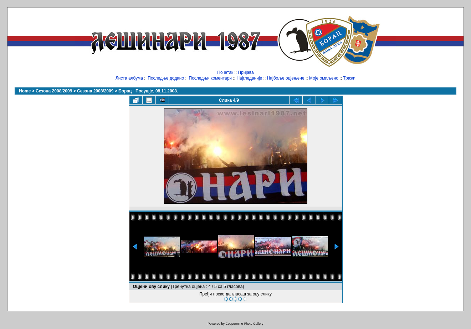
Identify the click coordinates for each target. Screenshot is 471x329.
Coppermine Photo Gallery (244, 323)
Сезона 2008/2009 (54, 90)
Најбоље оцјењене (285, 78)
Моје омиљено (323, 78)
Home (25, 90)
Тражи (349, 78)
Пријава (246, 72)
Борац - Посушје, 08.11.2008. (148, 90)
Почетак (225, 72)
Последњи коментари (210, 78)
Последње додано (166, 78)
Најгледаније (249, 78)
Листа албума (129, 78)
